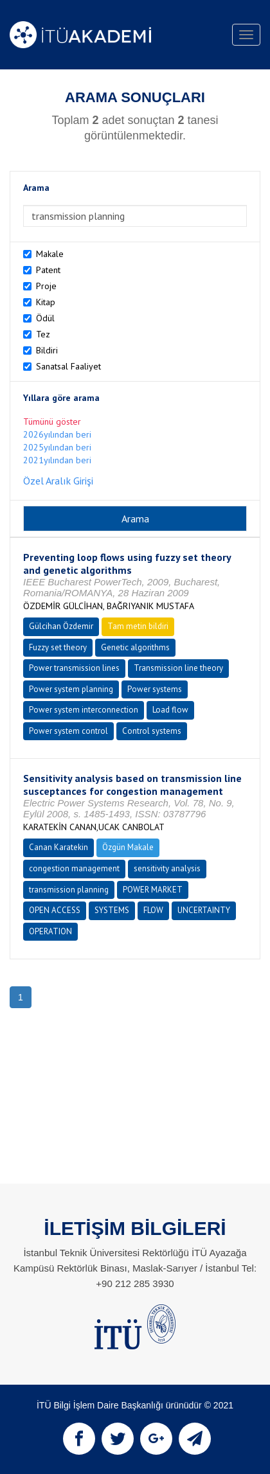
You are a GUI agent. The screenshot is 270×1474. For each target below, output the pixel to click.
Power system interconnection (83, 709)
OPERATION (50, 931)
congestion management (74, 868)
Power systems (154, 689)
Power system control (68, 730)
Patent (48, 270)
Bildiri (47, 350)
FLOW (153, 910)
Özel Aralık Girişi (58, 480)
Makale (50, 254)
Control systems (151, 730)
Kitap (45, 302)
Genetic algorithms (135, 647)
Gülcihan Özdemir (61, 626)
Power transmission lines (74, 667)
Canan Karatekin (58, 847)
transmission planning (69, 889)
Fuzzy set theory (58, 647)
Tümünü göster (52, 421)
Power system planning (71, 689)
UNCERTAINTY (203, 910)
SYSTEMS (111, 910)
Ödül (45, 318)
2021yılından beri (57, 460)
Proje (46, 286)
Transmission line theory (178, 667)
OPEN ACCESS (54, 910)
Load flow (170, 709)
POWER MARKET (153, 889)
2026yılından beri (57, 434)
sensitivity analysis (167, 868)
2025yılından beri (57, 447)
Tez (43, 334)
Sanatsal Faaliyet (68, 366)
